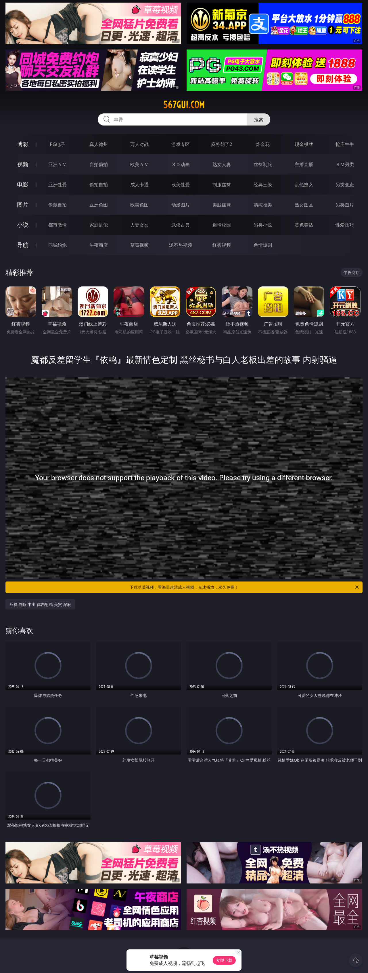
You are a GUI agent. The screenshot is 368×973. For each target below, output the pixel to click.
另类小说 (263, 225)
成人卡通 (139, 184)
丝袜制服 (263, 164)
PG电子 (57, 144)
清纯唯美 (263, 205)
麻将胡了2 (221, 144)
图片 (22, 204)
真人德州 (98, 144)
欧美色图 (139, 205)
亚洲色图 (98, 205)
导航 (22, 245)
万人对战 (139, 144)
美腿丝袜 (221, 205)
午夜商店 (98, 245)
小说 (22, 225)
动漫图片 (180, 205)
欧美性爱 (180, 184)
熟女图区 (304, 205)
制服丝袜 (221, 184)
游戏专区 (180, 144)
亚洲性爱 (57, 184)
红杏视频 (221, 245)
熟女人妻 (221, 164)
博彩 (22, 144)
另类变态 (345, 184)
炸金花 (263, 144)
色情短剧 (263, 245)
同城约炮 (57, 245)
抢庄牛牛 (345, 144)
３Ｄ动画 (180, 164)
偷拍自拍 (98, 184)
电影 (22, 184)
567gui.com (184, 105)
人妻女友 (139, 225)
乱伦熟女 (304, 184)
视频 (22, 164)
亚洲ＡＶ (57, 164)
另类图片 (345, 205)
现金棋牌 (304, 144)
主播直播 (304, 164)
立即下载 (224, 960)
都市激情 (57, 225)
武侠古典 (180, 225)
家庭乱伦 (98, 225)
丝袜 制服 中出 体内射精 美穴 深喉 (40, 604)
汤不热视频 (180, 245)
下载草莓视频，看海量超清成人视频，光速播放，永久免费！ (245, 587)
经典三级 (263, 184)
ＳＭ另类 (345, 164)
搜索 (258, 119)
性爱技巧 (345, 225)
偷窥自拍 (57, 205)
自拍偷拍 (98, 164)
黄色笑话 (304, 225)
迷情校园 (221, 225)
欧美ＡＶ (139, 164)
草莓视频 (139, 245)
